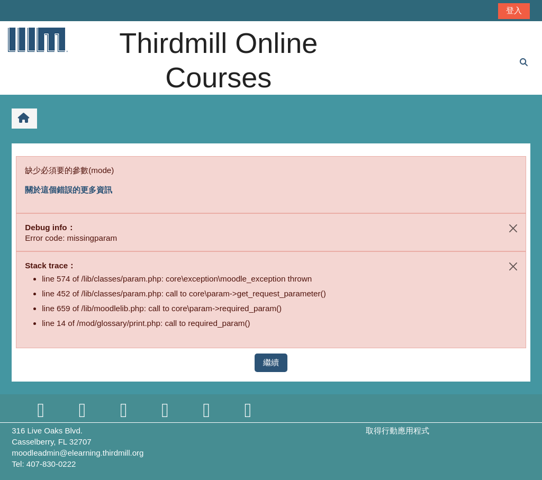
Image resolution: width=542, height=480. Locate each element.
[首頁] (37, 39)
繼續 (271, 362)
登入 (514, 10)
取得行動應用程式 (397, 430)
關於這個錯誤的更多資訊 (68, 189)
